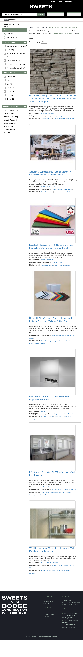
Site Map (47, 632)
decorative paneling (69, 120)
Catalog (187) (11, 76)
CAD (8, 80)
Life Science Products (47, 499)
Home (53, 2)
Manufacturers (12, 37)
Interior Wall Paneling (11, 110)
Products (10, 34)
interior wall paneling (68, 424)
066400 (60, 269)
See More (7, 133)
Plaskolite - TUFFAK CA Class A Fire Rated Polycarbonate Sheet (49, 408)
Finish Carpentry (9, 113)
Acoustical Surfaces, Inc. (48, 192)
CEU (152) (10, 95)
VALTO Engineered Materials (49, 578)
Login (60, 2)
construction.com (70, 629)
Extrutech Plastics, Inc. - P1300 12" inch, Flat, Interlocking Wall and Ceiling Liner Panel (51, 253)
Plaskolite (43, 421)
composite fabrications (59, 344)
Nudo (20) (10, 50)
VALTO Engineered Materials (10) (17, 55)
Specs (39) (10, 88)
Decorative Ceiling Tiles (47, 117)
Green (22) (10, 99)
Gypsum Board (44, 509)
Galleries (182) (12, 91)
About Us (47, 635)
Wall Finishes (58, 197)
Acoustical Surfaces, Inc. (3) (16, 68)
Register (68, 2)
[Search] (23, 14)
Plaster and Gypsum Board (49, 507)
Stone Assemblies (10, 123)
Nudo (42, 341)
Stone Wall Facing (10, 129)
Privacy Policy (49, 630)
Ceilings (67, 272)
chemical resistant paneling (60, 581)
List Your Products (71, 621)
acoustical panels (57, 195)
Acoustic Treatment (10, 120)
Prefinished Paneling (11, 117)
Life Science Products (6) (15, 60)
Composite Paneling (58, 586)
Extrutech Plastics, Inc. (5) (16, 64)
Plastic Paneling (59, 272)
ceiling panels (68, 195)
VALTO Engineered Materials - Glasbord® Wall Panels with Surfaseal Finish (51, 565)
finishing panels (56, 501)
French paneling (57, 120)
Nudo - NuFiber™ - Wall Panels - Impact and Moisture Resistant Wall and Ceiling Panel (50, 328)
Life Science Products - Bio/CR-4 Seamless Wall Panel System (52, 485)
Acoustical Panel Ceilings (37, 352)
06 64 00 (54, 269)
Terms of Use (49, 628)
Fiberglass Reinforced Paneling (61, 349)
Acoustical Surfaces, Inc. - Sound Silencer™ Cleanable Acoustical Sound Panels (50, 179)
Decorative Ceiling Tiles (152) (17, 46)
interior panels (56, 424)
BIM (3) (9, 84)
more (31, 36)
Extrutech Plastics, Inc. (47, 267)
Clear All (5, 26)
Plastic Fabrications (47, 197)
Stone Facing (8, 126)
